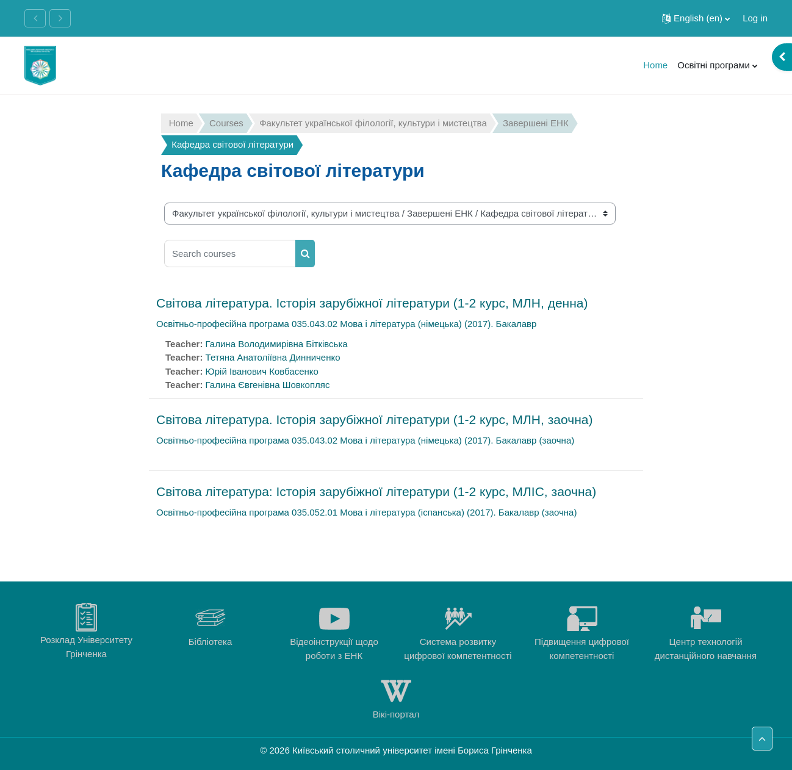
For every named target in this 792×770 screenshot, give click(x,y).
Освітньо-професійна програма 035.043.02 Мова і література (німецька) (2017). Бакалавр (346, 323)
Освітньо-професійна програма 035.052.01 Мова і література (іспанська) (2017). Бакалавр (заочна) (366, 512)
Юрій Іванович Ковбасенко (262, 371)
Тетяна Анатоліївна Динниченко (273, 357)
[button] (696, 18)
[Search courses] (230, 253)
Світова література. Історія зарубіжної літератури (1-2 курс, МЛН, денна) (372, 303)
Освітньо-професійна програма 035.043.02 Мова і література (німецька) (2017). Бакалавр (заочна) (365, 440)
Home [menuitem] (655, 65)
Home (181, 123)
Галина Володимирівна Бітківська (277, 344)
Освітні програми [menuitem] (713, 65)
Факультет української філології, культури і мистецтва (373, 123)
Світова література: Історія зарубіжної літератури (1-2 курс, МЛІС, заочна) (376, 491)
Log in (755, 18)
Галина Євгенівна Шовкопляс (268, 385)
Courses (226, 123)
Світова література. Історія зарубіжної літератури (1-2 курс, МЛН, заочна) (374, 419)
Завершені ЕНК (536, 123)
